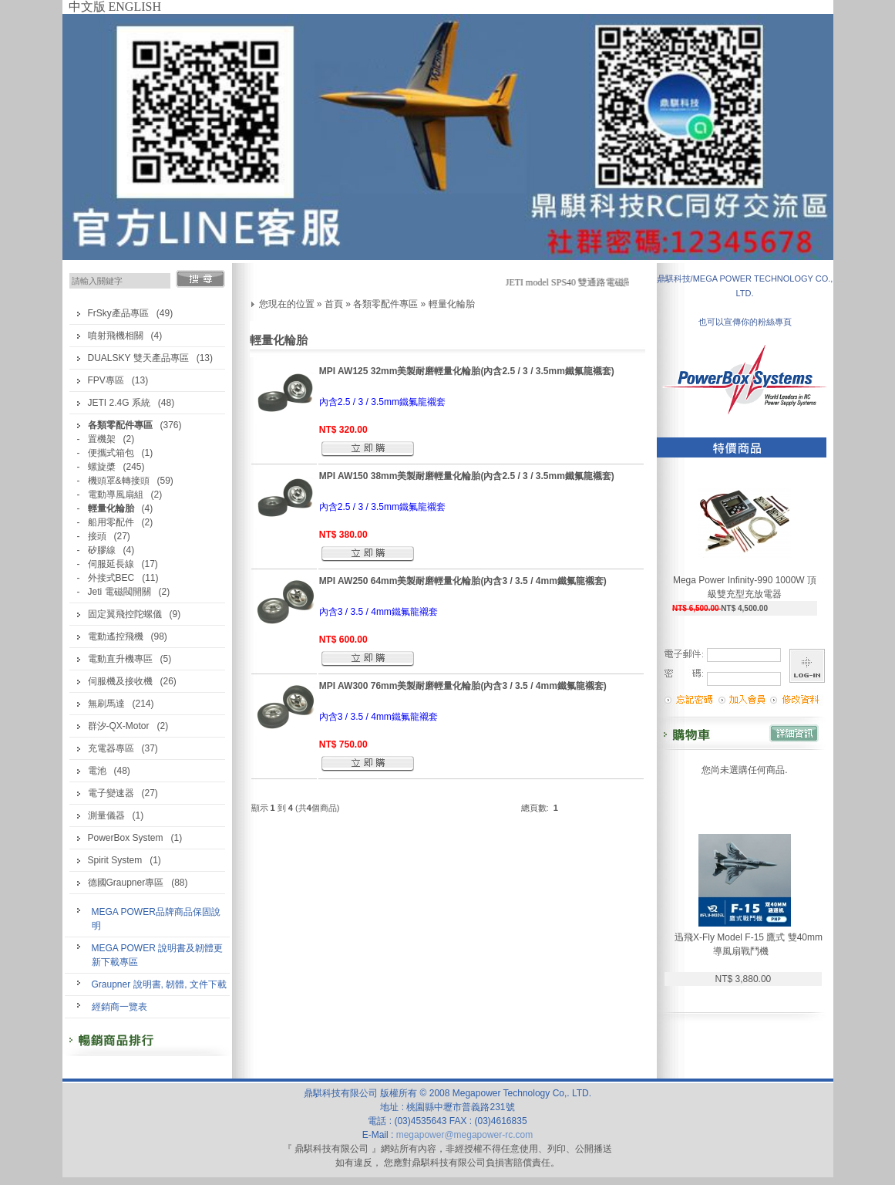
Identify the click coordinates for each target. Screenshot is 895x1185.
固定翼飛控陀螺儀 (125, 614)
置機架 (102, 439)
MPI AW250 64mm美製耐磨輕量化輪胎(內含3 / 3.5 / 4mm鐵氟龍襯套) (463, 581)
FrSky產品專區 (118, 313)
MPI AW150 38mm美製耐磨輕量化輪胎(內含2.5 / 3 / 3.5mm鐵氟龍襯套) (466, 476)
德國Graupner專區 (126, 882)
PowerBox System (125, 837)
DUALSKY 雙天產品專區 (138, 358)
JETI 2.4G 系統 (119, 402)
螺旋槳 (102, 466)
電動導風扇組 (115, 494)
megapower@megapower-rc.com (464, 1134)
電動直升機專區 (120, 658)
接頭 (97, 536)
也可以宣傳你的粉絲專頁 (745, 321)
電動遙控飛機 (115, 636)
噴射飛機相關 (115, 335)
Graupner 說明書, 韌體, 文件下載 (159, 984)
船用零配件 (111, 522)
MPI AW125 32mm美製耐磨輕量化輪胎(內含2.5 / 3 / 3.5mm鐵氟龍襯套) (466, 371)
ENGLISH (135, 6)
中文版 (87, 6)
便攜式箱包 (111, 452)
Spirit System (115, 860)
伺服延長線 (111, 564)
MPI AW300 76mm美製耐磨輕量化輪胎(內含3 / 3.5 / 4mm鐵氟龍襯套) (463, 685)
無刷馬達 (106, 703)
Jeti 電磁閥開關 (119, 591)
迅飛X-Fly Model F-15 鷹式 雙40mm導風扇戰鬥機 (749, 944)
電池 (97, 770)
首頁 (334, 304)
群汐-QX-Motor (119, 726)
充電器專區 (111, 748)
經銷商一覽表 (119, 1006)
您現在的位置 (287, 304)
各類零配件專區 (385, 304)
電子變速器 (111, 793)
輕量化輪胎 (452, 304)
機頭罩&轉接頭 (119, 480)
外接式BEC (111, 577)
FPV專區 (106, 380)
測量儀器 (106, 815)
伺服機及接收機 (120, 681)
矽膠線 (102, 550)
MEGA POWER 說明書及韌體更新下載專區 (158, 955)
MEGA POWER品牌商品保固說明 (156, 918)
